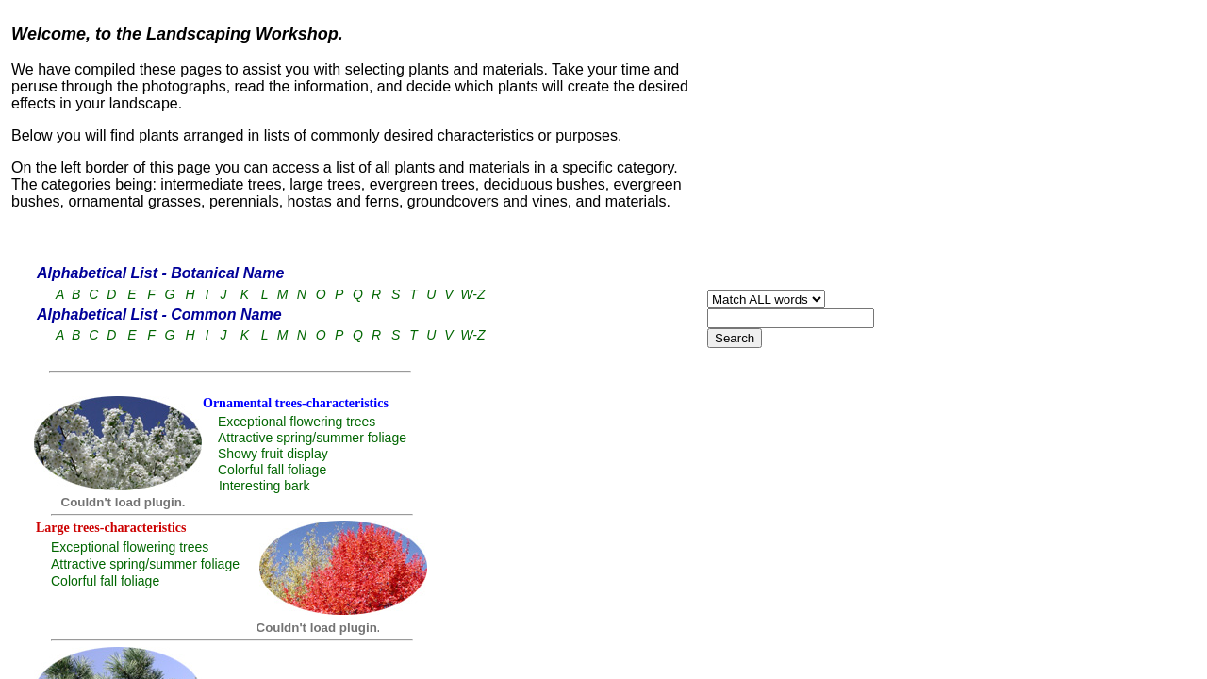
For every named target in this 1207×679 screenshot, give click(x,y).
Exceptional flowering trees (296, 421)
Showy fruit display (273, 453)
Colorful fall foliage (272, 469)
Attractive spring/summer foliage (312, 437)
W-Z (472, 294)
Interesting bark (264, 485)
